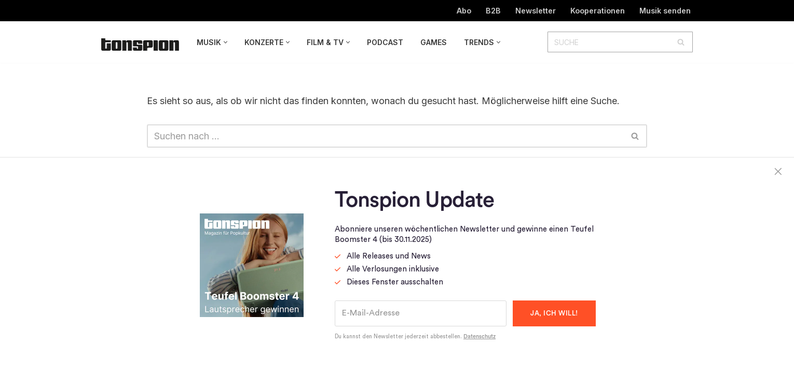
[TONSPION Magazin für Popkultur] (140, 44)
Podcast (385, 42)
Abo (464, 10)
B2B (493, 10)
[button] (225, 42)
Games (433, 42)
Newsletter (535, 10)
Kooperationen (597, 10)
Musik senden (665, 10)
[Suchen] (608, 42)
